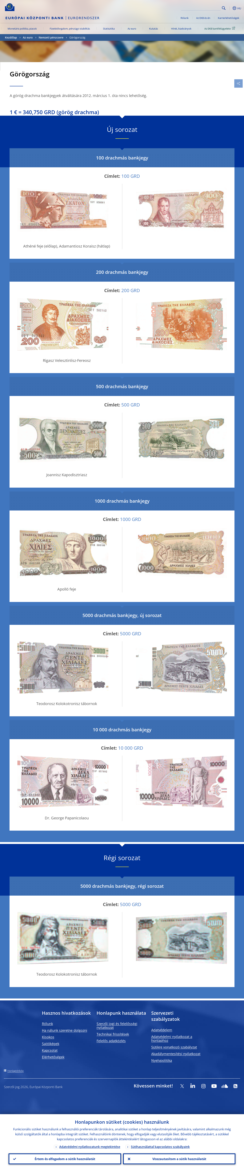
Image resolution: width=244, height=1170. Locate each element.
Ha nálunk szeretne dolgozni (64, 1030)
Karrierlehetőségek (228, 18)
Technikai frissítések (113, 1034)
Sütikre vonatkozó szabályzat (174, 1047)
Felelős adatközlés (111, 1041)
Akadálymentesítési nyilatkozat (175, 1053)
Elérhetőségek (53, 1057)
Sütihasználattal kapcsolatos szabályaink (160, 1146)
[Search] (201, 7)
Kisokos (48, 1037)
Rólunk (185, 18)
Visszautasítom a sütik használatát (179, 1159)
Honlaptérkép (15, 1071)
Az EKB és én (203, 18)
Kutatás (153, 28)
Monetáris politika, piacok (22, 28)
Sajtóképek (50, 1043)
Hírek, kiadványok (181, 28)
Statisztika (109, 28)
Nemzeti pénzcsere (51, 37)
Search (224, 8)
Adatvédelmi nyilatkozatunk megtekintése (89, 1146)
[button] (229, 8)
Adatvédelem (161, 1030)
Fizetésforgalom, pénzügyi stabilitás (70, 28)
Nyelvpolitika (161, 1060)
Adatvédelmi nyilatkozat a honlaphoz (171, 1038)
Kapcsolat (50, 1050)
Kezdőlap (11, 37)
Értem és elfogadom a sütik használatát (64, 1159)
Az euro (132, 28)
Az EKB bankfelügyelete (220, 28)
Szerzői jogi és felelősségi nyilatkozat (117, 1025)
